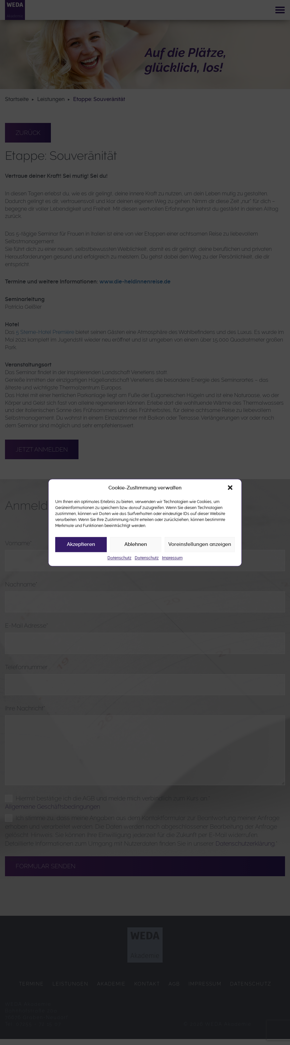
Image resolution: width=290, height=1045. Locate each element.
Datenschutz (119, 558)
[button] (231, 488)
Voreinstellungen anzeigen (199, 544)
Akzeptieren (81, 544)
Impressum (172, 558)
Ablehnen (135, 544)
